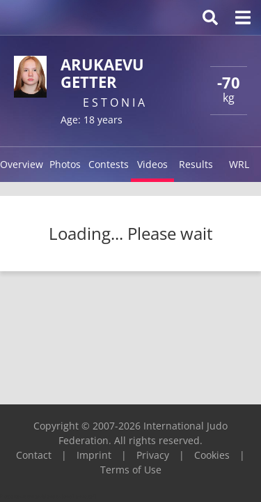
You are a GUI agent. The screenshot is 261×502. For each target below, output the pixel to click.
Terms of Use (130, 469)
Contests (108, 164)
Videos (152, 164)
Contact (34, 455)
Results (196, 164)
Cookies (212, 455)
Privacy (152, 455)
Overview (21, 164)
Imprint (94, 455)
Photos (65, 164)
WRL (239, 164)
